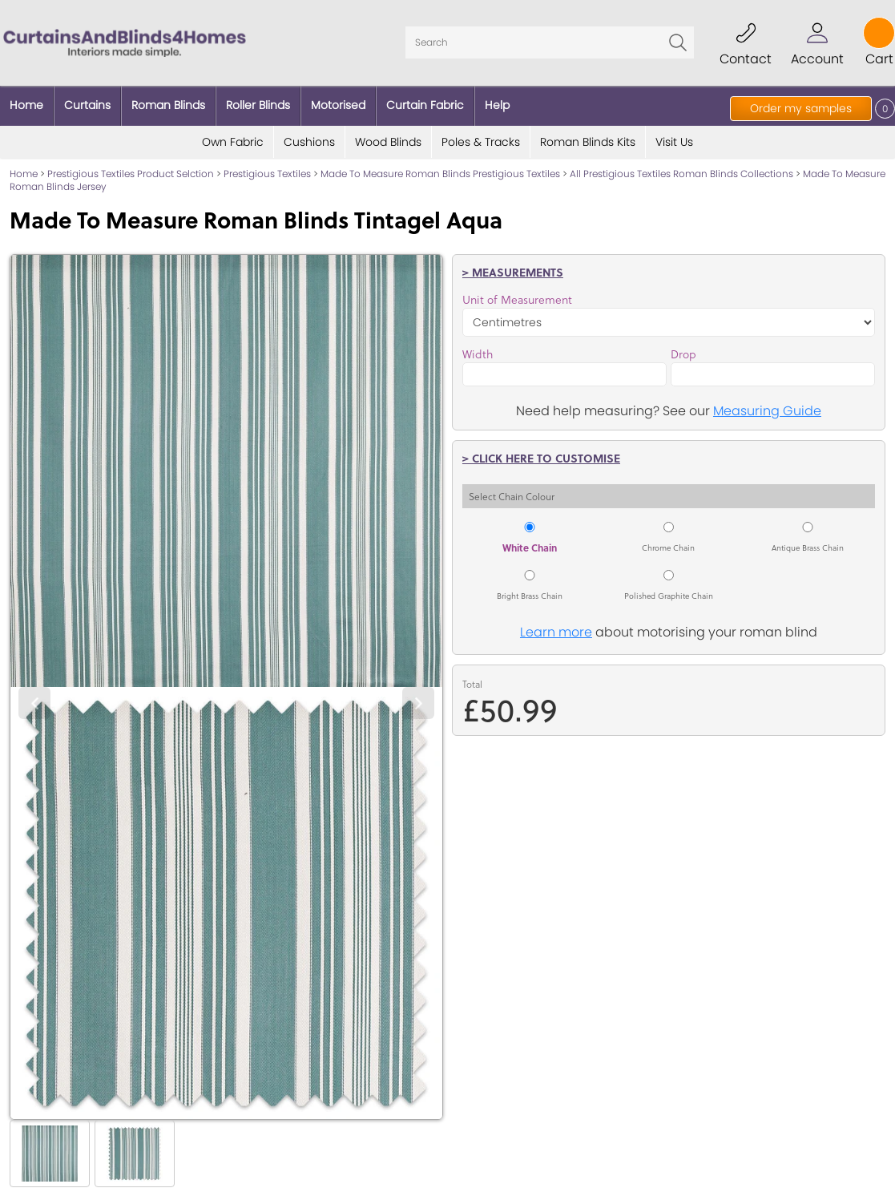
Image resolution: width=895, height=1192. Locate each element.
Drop (683, 354)
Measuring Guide (767, 411)
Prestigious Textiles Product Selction (130, 173)
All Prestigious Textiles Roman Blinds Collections (681, 173)
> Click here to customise (541, 458)
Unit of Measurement (517, 300)
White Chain (529, 547)
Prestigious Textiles (267, 173)
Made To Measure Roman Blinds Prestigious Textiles (440, 173)
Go (678, 42)
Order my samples (801, 108)
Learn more (556, 632)
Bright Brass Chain (529, 595)
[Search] (549, 42)
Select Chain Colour (511, 496)
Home (24, 173)
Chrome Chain (668, 547)
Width (477, 354)
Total (472, 684)
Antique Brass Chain (808, 547)
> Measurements (512, 272)
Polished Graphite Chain (668, 595)
